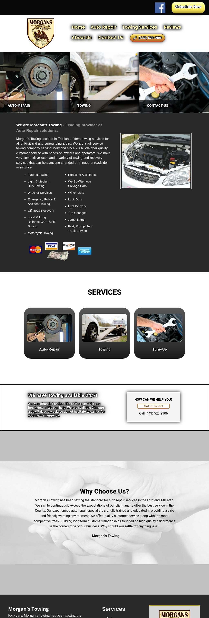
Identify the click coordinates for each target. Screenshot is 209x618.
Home (78, 27)
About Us (81, 38)
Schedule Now (188, 6)
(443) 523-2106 (147, 38)
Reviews (172, 27)
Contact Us (110, 38)
